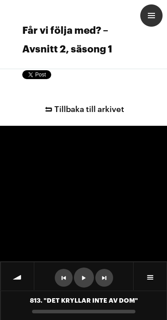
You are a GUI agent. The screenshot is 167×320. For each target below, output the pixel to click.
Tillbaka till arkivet (83, 108)
